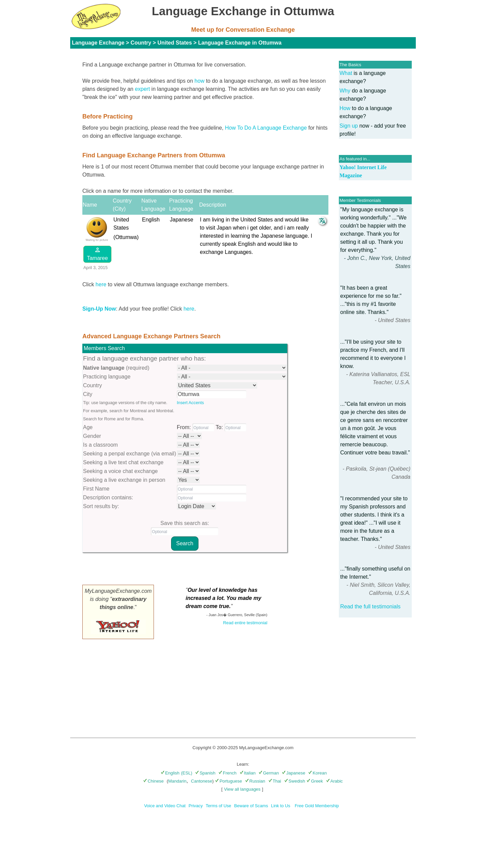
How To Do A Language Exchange (266, 128)
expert (142, 89)
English (170, 772)
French (227, 772)
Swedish (294, 781)
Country (141, 43)
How (345, 108)
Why (345, 91)
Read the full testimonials (370, 606)
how (199, 81)
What (346, 73)
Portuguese (228, 781)
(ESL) (186, 772)
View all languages (242, 789)
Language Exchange (98, 43)
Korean (317, 772)
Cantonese (201, 781)
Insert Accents (190, 402)
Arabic (334, 781)
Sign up (349, 126)
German (269, 772)
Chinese (153, 781)
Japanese (293, 772)
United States (174, 43)
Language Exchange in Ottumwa (239, 43)
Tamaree (97, 253)
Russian (255, 781)
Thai (274, 781)
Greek (314, 781)
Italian (248, 772)
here (101, 284)
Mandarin (177, 781)
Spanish (205, 772)
